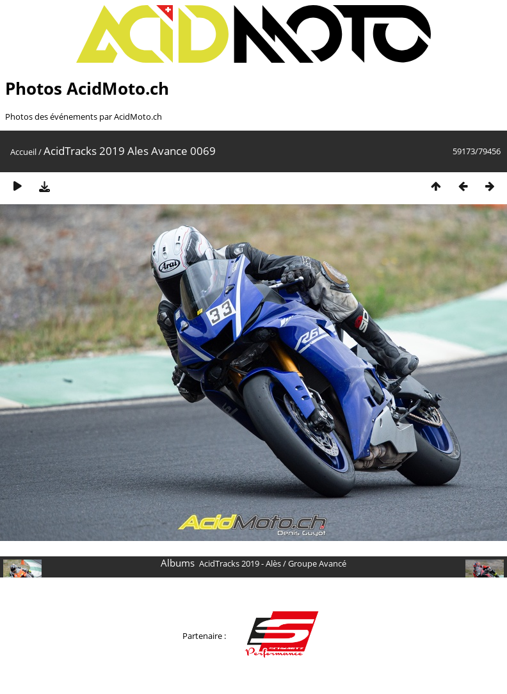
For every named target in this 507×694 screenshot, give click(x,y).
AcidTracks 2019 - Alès (240, 563)
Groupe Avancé (317, 563)
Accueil (23, 151)
